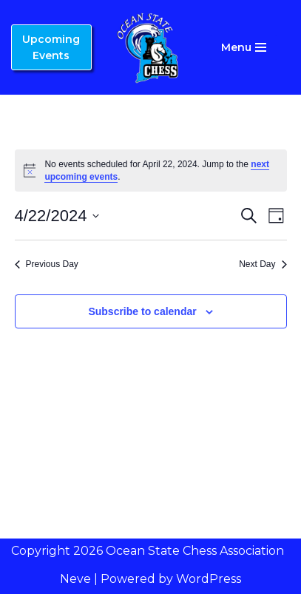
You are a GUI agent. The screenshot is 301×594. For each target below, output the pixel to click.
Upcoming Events (51, 47)
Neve (75, 579)
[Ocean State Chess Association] (151, 47)
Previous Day (46, 264)
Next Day (262, 264)
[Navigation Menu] (243, 47)
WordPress (208, 579)
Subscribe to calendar (142, 311)
